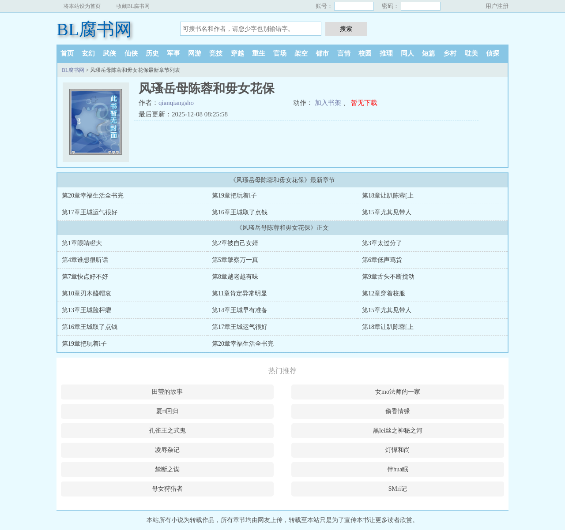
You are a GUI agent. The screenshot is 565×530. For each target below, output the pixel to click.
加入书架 (328, 102)
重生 (258, 53)
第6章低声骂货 (382, 260)
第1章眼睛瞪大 (82, 243)
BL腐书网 (94, 29)
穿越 (237, 53)
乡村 (449, 53)
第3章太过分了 (382, 243)
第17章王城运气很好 (89, 212)
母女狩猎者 (167, 488)
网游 (194, 53)
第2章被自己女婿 (235, 243)
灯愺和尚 (397, 450)
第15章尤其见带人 (386, 212)
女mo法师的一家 (397, 391)
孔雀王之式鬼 (167, 430)
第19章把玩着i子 (234, 195)
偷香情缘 (397, 411)
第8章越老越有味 (235, 276)
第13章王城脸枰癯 (86, 310)
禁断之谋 (167, 469)
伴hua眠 (397, 469)
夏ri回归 (167, 411)
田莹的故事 (167, 391)
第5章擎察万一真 (235, 260)
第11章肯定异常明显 (239, 293)
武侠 (109, 53)
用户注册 (497, 6)
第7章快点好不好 (85, 276)
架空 (301, 53)
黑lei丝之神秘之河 (397, 430)
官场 (279, 53)
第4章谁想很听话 (85, 260)
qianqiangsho (176, 102)
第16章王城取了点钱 (239, 212)
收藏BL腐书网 (133, 6)
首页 (67, 53)
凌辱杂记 (167, 450)
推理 (386, 53)
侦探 (492, 53)
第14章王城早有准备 (239, 310)
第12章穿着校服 (383, 293)
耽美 (471, 53)
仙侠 (131, 53)
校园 (365, 53)
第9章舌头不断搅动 (388, 276)
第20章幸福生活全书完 (93, 195)
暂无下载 (364, 102)
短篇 (428, 53)
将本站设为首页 (82, 6)
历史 (152, 53)
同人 (407, 53)
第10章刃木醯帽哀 (86, 293)
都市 (322, 53)
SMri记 (397, 488)
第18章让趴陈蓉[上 (388, 195)
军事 (173, 53)
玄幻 (88, 53)
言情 (343, 53)
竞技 (215, 53)
